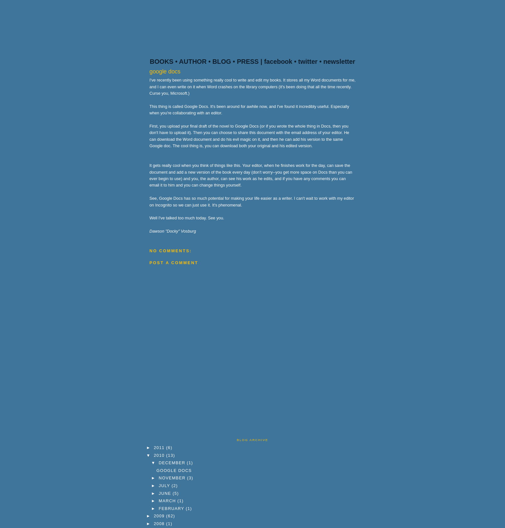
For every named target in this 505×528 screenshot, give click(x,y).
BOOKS (161, 61)
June (166, 493)
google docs (164, 71)
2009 (160, 516)
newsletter (339, 61)
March (168, 500)
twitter (308, 61)
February (172, 508)
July (165, 485)
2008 (160, 523)
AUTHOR (193, 61)
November (173, 477)
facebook (278, 61)
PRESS (248, 61)
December (173, 462)
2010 (160, 455)
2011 (160, 447)
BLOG (221, 61)
